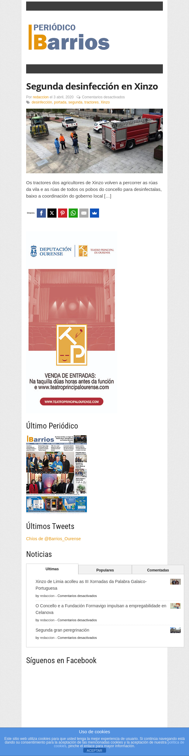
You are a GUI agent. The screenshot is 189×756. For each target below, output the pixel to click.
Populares (105, 570)
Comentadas (158, 570)
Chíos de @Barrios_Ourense (53, 538)
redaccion (41, 97)
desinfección (42, 102)
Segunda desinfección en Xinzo (92, 86)
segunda (75, 102)
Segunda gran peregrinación (62, 630)
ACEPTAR (94, 750)
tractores (91, 102)
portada (60, 102)
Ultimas (52, 569)
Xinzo (105, 102)
